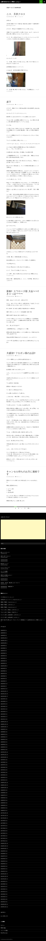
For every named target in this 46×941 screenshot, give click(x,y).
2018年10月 (3, 787)
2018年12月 (3, 782)
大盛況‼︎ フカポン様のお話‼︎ (20, 353)
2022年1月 (3, 688)
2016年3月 (3, 866)
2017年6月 (3, 828)
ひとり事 (3, 916)
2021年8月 (3, 701)
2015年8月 (3, 884)
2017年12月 (3, 813)
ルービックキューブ (5, 567)
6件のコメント (19, 476)
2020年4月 (3, 742)
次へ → (29, 508)
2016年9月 (3, 851)
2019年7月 (3, 764)
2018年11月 (3, 785)
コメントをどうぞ (19, 16)
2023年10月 (3, 643)
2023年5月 (3, 655)
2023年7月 (3, 650)
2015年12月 (3, 873)
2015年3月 (3, 896)
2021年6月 (3, 706)
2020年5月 (3, 739)
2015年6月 (3, 889)
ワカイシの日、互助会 (5, 609)
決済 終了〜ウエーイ (5, 556)
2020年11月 (3, 724)
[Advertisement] (23, 529)
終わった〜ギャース (5, 552)
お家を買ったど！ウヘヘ (6, 599)
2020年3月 (3, 744)
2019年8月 (3, 762)
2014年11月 (3, 906)
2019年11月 (3, 754)
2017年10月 (3, 818)
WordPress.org (4, 932)
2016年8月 (3, 853)
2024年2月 (3, 635)
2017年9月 (3, 820)
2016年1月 (3, 871)
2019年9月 (3, 759)
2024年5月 (3, 630)
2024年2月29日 (4, 559)
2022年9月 (3, 668)
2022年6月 (3, 676)
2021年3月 (3, 714)
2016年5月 (3, 861)
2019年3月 (3, 775)
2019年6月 (3, 767)
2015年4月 (3, 894)
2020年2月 (3, 747)
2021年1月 (3, 719)
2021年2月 (3, 716)
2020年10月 (3, 726)
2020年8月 (3, 731)
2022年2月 (3, 686)
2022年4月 (3, 681)
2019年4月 (3, 772)
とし (11, 597)
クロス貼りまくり (5, 597)
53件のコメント (19, 296)
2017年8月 (3, 823)
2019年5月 (3, 769)
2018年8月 (3, 792)
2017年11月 (3, 815)
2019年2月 (3, 777)
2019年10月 (3, 757)
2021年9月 (3, 698)
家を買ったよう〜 (5, 563)
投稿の (3, 927)
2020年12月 (3, 721)
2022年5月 (3, 678)
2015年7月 (3, 886)
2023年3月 (3, 660)
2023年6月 (3, 653)
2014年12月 (3, 904)
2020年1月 (3, 749)
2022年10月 (3, 665)
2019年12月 (3, 752)
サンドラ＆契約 (4, 571)
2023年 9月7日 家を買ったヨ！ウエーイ (10, 582)
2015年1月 (3, 901)
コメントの (4, 930)
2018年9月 (3, 790)
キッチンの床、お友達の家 (6, 614)
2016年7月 (3, 856)
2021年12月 (3, 691)
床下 (8, 101)
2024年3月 (3, 632)
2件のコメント (19, 355)
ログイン (3, 925)
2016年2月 (3, 868)
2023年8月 (3, 648)
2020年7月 (3, 734)
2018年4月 (3, 802)
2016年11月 (3, 846)
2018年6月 (3, 797)
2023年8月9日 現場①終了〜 (7, 586)
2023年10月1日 (4, 579)
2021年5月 (3, 709)
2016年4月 (3, 863)
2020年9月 (3, 729)
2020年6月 (3, 736)
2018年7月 (3, 795)
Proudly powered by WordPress (7, 939)
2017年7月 (3, 825)
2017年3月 (3, 835)
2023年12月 (3, 638)
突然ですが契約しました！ (6, 575)
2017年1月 (3, 840)
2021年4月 (3, 711)
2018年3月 (3, 805)
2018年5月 (3, 800)
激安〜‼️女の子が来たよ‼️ (6, 619)
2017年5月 (3, 830)
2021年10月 (3, 696)
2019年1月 (3, 780)
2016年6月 (3, 858)
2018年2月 (3, 807)
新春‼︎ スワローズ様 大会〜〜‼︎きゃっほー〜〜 (22, 292)
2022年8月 (3, 671)
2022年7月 (3, 673)
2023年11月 (3, 640)
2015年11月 (3, 876)
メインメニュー (44, 1)
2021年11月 (3, 693)
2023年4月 (3, 658)
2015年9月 (3, 881)
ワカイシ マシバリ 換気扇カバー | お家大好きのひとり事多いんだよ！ (28, 619)
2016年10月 (3, 848)
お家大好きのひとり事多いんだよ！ (11, 1)
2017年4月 (3, 833)
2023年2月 (3, 663)
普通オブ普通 (4, 602)
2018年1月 (3, 810)
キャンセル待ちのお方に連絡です (22, 472)
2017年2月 (3, 838)
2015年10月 (3, 878)
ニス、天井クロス (15, 14)
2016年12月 (3, 843)
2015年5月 (3, 891)
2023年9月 (3, 645)
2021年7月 (3, 703)
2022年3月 (3, 683)
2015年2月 (3, 899)
